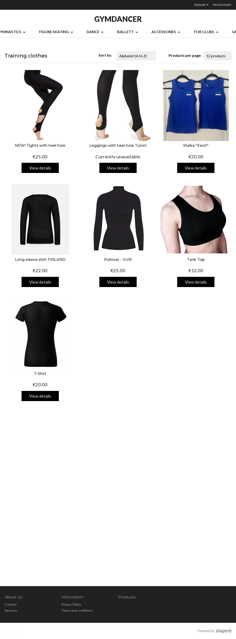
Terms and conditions (77, 610)
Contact (11, 604)
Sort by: (105, 55)
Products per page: (185, 55)
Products (126, 597)
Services (11, 610)
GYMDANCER (118, 19)
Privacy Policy (71, 604)
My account (222, 4)
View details (40, 167)
